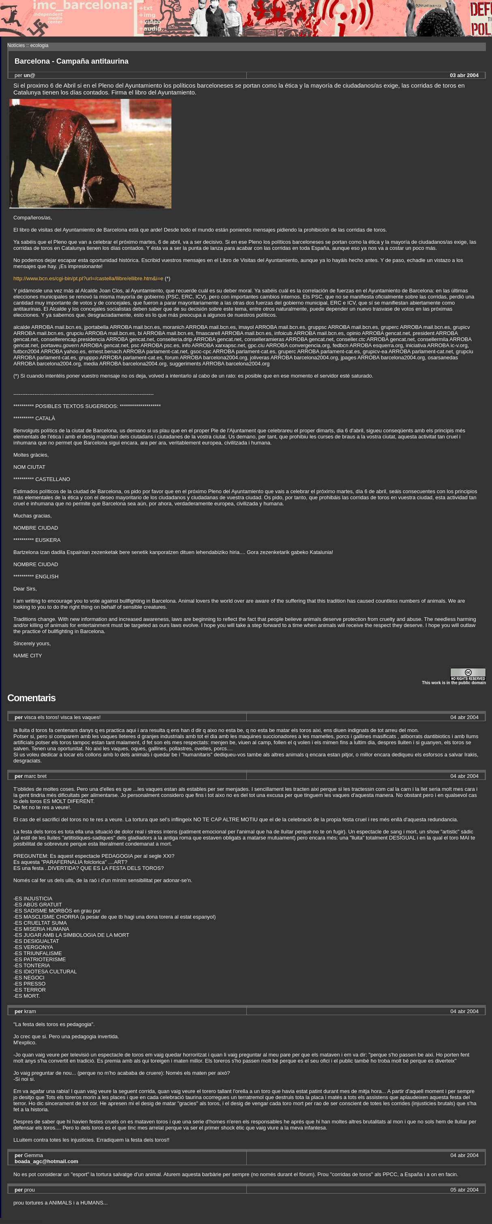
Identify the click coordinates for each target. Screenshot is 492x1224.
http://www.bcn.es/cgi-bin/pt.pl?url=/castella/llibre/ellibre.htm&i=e (88, 278)
